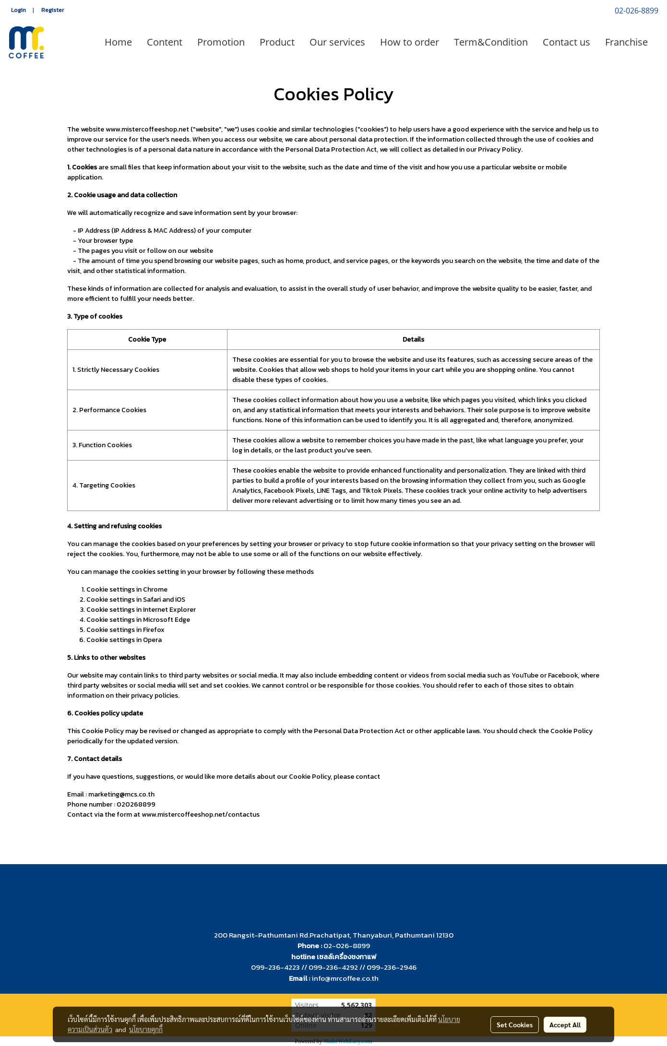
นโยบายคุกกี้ (146, 1029)
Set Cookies (515, 1024)
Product (277, 42)
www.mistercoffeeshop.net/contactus (201, 814)
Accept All (565, 1024)
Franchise (626, 42)
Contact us (566, 42)
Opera (152, 640)
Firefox (154, 630)
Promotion (221, 42)
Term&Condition (491, 42)
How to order (409, 42)
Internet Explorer (169, 610)
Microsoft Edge (166, 620)
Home (118, 42)
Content (164, 42)
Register (52, 10)
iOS (180, 599)
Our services (337, 42)
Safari (152, 599)
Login (18, 10)
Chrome (155, 589)
